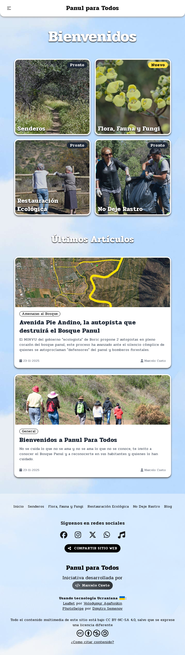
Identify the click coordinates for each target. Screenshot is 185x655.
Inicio (18, 506)
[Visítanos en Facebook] (64, 535)
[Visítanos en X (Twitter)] (92, 535)
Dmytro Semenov (107, 608)
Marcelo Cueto (92, 585)
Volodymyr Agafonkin (103, 603)
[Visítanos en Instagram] (78, 535)
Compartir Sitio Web (92, 548)
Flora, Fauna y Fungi (65, 506)
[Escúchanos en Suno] (121, 535)
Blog (168, 506)
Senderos (36, 506)
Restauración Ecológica (108, 506)
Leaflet (69, 603)
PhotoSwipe (73, 608)
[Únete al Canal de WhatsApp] (107, 535)
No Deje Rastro (146, 506)
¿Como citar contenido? (92, 642)
